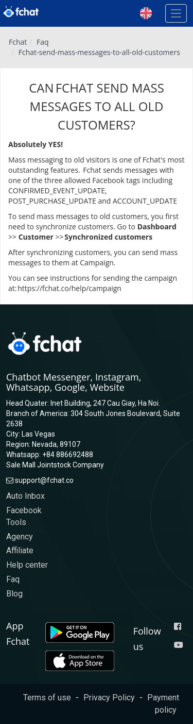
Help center (27, 565)
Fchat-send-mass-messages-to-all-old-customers (99, 52)
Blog (14, 594)
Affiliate (19, 550)
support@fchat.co (44, 480)
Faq (43, 42)
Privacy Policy (109, 697)
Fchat (18, 42)
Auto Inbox (25, 496)
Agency (19, 536)
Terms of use (47, 697)
